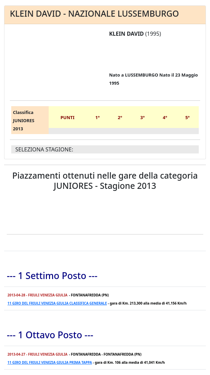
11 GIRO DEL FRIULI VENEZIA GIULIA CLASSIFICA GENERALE (57, 303)
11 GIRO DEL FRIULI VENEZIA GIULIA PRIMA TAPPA (49, 362)
